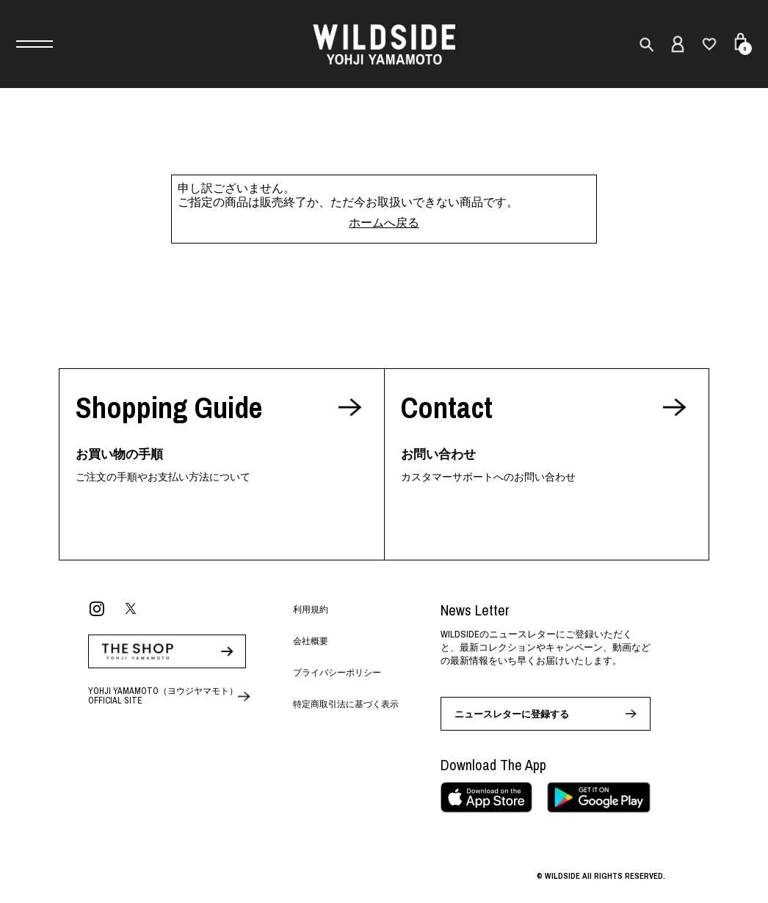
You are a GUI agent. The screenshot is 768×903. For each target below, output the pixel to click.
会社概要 (310, 641)
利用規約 (310, 609)
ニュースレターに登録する (511, 714)
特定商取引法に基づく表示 (346, 704)
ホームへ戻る (384, 222)
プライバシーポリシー (337, 673)
